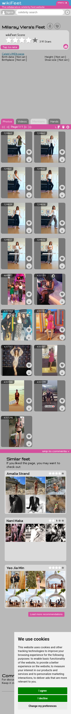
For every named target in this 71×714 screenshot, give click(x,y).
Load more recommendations (46, 614)
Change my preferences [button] (43, 705)
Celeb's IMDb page (13, 53)
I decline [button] (43, 698)
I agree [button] (43, 690)
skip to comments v (55, 451)
